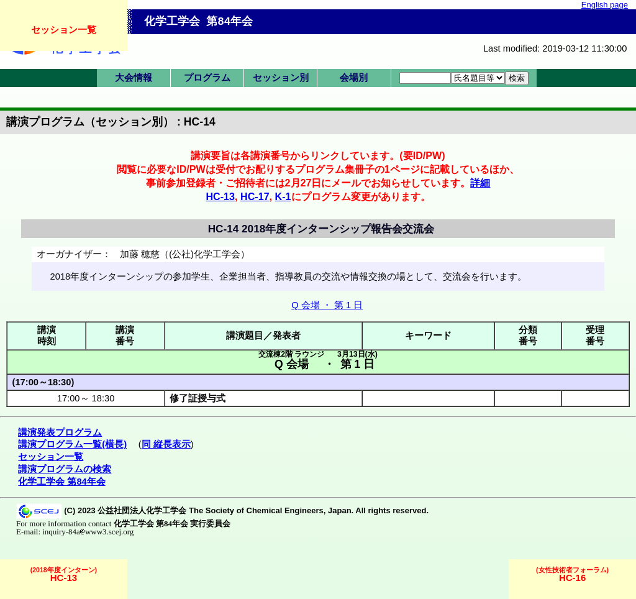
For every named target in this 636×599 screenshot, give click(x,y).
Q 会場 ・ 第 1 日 (327, 305)
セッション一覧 (63, 29)
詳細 (480, 182)
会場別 (354, 78)
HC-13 (220, 196)
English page (604, 4)
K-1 (283, 196)
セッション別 (281, 78)
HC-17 (255, 196)
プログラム (207, 78)
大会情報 (133, 78)
